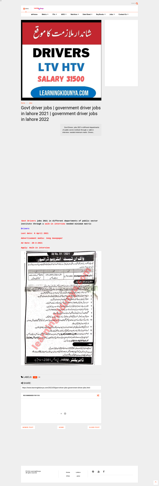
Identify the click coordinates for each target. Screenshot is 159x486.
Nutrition (75, 14)
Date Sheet (87, 14)
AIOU (63, 14)
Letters (78, 472)
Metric (45, 14)
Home (34, 14)
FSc (55, 14)
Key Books (101, 14)
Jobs (112, 14)
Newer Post (28, 427)
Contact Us (123, 14)
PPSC (68, 476)
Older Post (94, 427)
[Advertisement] (35, 138)
